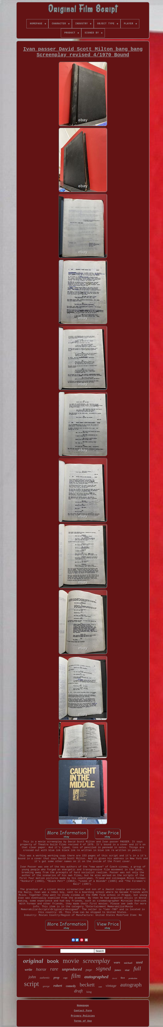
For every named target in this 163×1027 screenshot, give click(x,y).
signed (103, 968)
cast (100, 986)
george (46, 986)
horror (41, 969)
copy (65, 977)
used (139, 962)
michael (128, 962)
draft (78, 991)
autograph (131, 985)
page (89, 970)
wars (117, 962)
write (28, 969)
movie (71, 960)
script (31, 984)
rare (54, 969)
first (123, 977)
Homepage (83, 1005)
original (33, 960)
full (137, 968)
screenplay (96, 960)
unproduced (72, 969)
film (76, 975)
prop (56, 977)
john (32, 976)
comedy (71, 986)
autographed (96, 976)
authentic (45, 977)
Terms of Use (83, 1021)
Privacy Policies (83, 1015)
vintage (111, 986)
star (127, 970)
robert (57, 986)
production (133, 978)
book (53, 961)
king (89, 991)
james (118, 970)
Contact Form (83, 1010)
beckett (87, 985)
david (114, 978)
